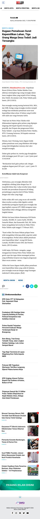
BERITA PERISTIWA (22, 8)
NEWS (20, 280)
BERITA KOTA (9, 8)
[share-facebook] (27, 286)
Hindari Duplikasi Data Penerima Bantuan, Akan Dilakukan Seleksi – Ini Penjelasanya (14, 468)
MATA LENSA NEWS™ (20, 509)
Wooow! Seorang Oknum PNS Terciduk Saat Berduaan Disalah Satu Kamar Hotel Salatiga (14, 415)
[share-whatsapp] (36, 286)
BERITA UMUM (7, 28)
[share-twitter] (31, 286)
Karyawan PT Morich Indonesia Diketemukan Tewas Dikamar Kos (13, 429)
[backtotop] (20, 497)
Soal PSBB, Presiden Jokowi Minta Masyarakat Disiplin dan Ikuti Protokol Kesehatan (13, 455)
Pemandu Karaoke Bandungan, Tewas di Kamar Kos (13, 441)
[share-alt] (23, 286)
